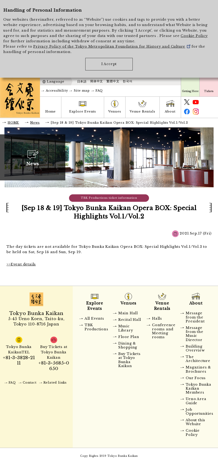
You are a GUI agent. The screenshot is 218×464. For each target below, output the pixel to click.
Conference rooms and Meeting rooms (163, 331)
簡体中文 (96, 81)
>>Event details (21, 264)
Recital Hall (129, 320)
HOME (13, 122)
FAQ (99, 90)
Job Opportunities (198, 412)
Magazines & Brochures (198, 369)
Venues (114, 111)
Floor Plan (128, 337)
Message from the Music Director (194, 334)
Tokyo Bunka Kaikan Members (198, 388)
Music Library (125, 328)
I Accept (109, 64)
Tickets (208, 91)
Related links (55, 382)
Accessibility (57, 90)
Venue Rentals (142, 111)
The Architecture (198, 359)
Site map (81, 90)
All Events (94, 318)
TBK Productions (96, 327)
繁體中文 (112, 81)
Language (55, 81)
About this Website (195, 422)
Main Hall (128, 313)
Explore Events (82, 111)
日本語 (82, 81)
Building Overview (195, 348)
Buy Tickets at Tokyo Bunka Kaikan (129, 360)
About (170, 111)
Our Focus (195, 378)
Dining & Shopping (127, 345)
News (35, 122)
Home (50, 111)
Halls (157, 318)
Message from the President (195, 317)
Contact (29, 382)
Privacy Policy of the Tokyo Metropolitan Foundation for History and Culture (111, 46)
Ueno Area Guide (196, 401)
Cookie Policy (194, 36)
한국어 (127, 81)
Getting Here (190, 91)
